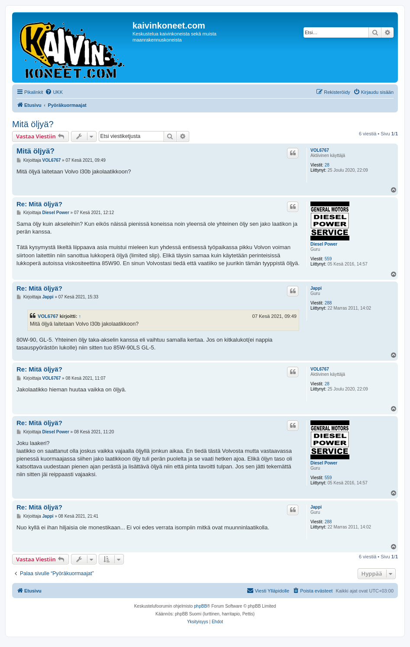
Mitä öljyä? (33, 124)
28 (327, 165)
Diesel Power (323, 244)
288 (328, 303)
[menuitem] (54, 92)
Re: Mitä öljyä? (39, 204)
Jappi (316, 288)
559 (328, 258)
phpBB (200, 606)
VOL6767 (319, 150)
